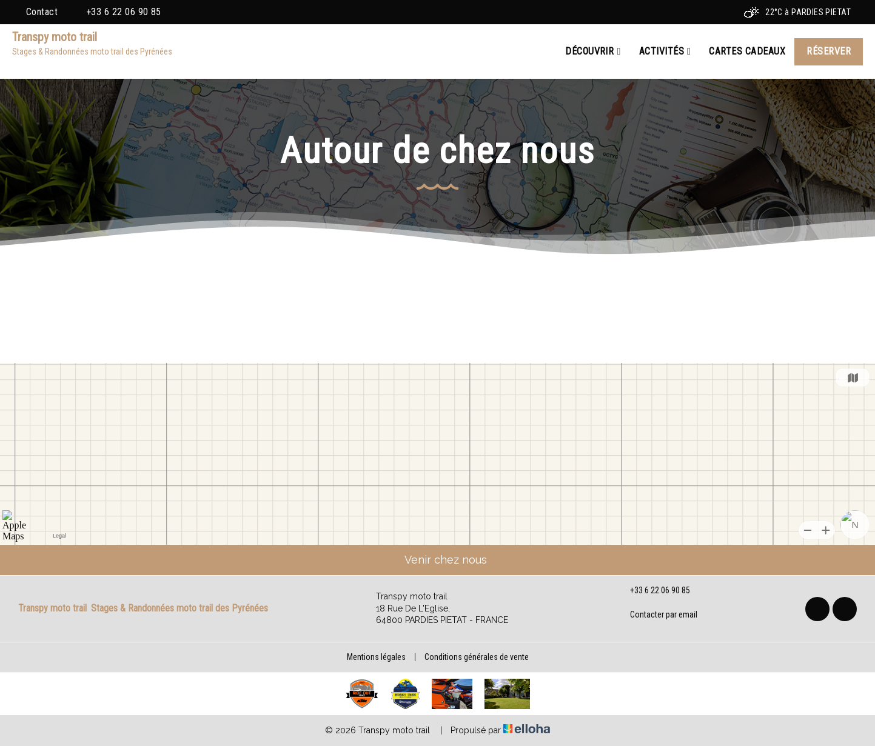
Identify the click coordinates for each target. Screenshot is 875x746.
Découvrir (593, 51)
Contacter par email (656, 614)
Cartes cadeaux (747, 51)
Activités (665, 51)
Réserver (828, 51)
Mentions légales (376, 657)
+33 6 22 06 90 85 (653, 590)
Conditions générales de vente (476, 657)
